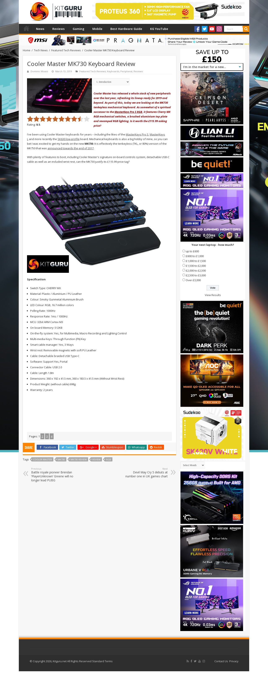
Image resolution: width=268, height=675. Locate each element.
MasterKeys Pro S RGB (128, 112)
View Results (213, 295)
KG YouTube (159, 29)
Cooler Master (42, 459)
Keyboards (113, 71)
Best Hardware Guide (126, 29)
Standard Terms (102, 661)
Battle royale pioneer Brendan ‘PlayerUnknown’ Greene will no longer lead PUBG (52, 474)
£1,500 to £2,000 (196, 266)
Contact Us (221, 661)
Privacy (233, 661)
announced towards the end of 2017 (71, 148)
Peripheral (126, 71)
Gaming (78, 29)
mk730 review (79, 459)
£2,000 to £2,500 (196, 270)
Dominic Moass (39, 71)
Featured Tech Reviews (66, 50)
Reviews (58, 29)
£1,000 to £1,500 (196, 261)
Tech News (41, 50)
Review (96, 459)
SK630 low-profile (69, 139)
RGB (108, 459)
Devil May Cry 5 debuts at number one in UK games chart (146, 472)
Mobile (97, 29)
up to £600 (192, 251)
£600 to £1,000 (195, 256)
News (40, 29)
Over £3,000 (193, 280)
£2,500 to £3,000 (196, 275)
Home (26, 28)
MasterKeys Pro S (137, 134)
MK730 (61, 459)
